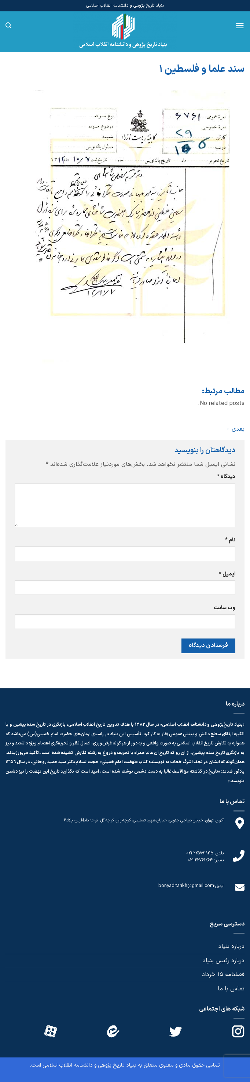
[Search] (8, 25)
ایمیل (227, 574)
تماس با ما (231, 989)
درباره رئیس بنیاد (224, 960)
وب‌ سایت (224, 608)
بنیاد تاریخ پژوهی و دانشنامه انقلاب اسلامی (89, 1065)
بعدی (234, 429)
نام (230, 540)
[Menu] (240, 25)
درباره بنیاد (231, 946)
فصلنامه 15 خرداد (223, 974)
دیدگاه (226, 477)
